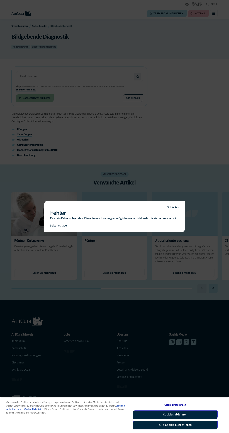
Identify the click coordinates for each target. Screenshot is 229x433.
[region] (114, 415)
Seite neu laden (59, 225)
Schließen (173, 207)
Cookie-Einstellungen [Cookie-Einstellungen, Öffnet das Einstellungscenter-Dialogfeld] (175, 405)
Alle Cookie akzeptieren (175, 425)
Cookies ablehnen (175, 414)
